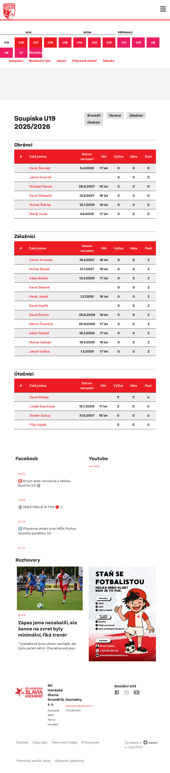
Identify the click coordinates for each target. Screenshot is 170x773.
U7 (21, 53)
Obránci (115, 115)
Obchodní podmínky (69, 761)
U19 (6, 42)
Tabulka (108, 61)
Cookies (22, 742)
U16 (50, 42)
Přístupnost (90, 742)
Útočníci (93, 122)
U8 (6, 53)
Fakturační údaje (64, 742)
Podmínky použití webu (33, 761)
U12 (109, 42)
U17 (35, 42)
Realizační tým (39, 61)
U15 (65, 42)
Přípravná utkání (84, 61)
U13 (94, 42)
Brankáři (94, 115)
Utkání (61, 61)
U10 (138, 42)
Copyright (40, 742)
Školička (35, 53)
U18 (21, 42)
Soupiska (16, 61)
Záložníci (136, 115)
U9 (153, 42)
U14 (79, 42)
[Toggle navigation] (163, 9)
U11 (124, 42)
